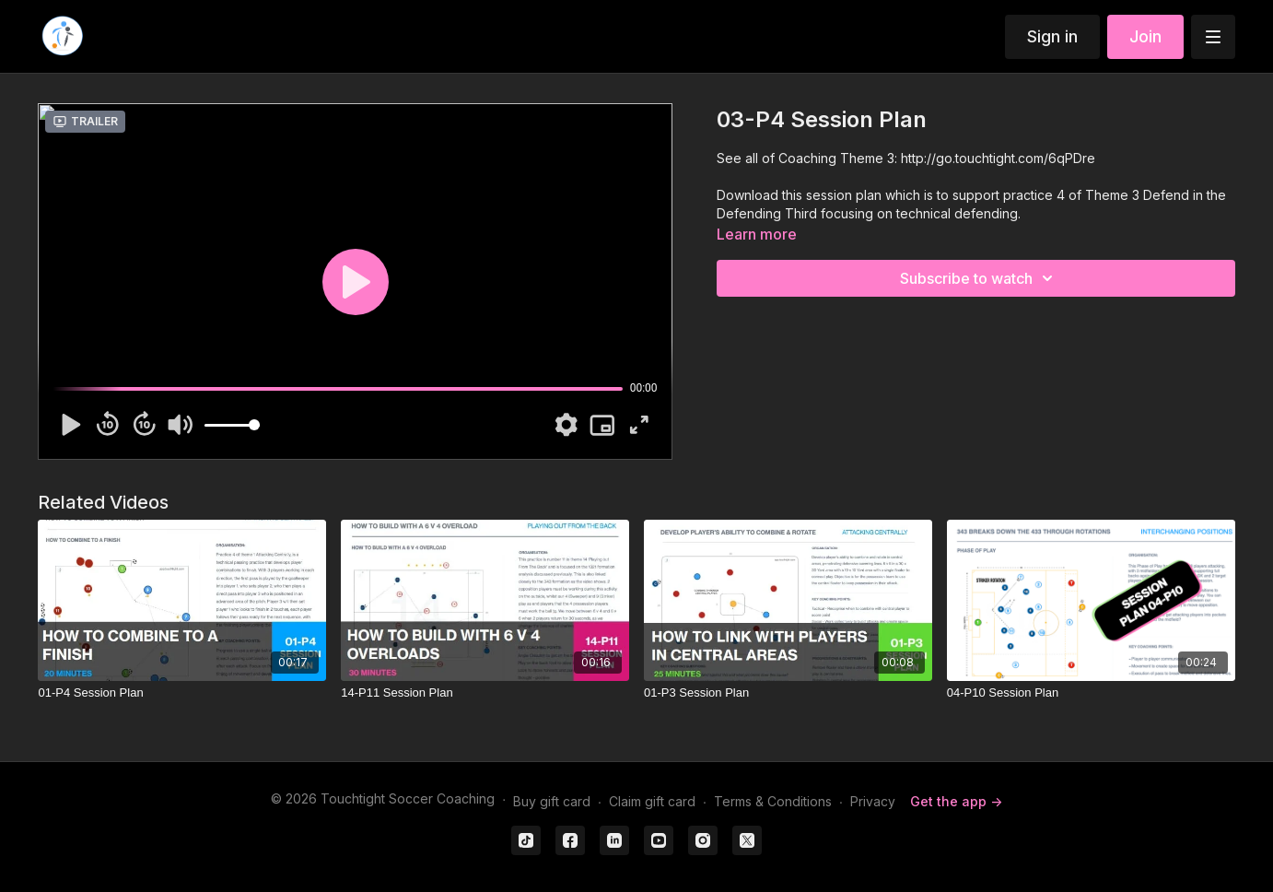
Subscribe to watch (979, 278)
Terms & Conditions (773, 801)
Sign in (1052, 36)
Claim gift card (652, 801)
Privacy (872, 801)
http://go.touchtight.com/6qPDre (998, 158)
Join (1145, 36)
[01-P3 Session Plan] (788, 693)
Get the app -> (956, 801)
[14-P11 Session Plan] (485, 693)
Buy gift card (551, 801)
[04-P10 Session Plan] (1091, 693)
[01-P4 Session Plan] (182, 693)
